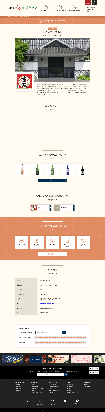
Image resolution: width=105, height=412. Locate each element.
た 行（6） (62, 337)
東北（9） (48, 342)
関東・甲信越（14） (58, 342)
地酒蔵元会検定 (35, 386)
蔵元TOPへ (56, 254)
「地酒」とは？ (94, 372)
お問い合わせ (89, 11)
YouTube (65, 402)
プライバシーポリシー (72, 392)
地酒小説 (33, 390)
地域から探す (22, 342)
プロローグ (21, 242)
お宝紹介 (83, 242)
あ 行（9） (39, 337)
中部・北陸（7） (69, 342)
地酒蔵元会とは (89, 9)
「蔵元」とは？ (94, 368)
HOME (8, 16)
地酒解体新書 (19, 390)
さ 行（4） (55, 337)
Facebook (52, 402)
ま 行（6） (86, 337)
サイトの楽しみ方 (70, 386)
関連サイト (77, 402)
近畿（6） (78, 342)
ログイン (94, 2)
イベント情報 (52, 384)
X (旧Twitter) (40, 402)
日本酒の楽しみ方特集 (37, 392)
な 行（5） (70, 337)
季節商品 (51, 388)
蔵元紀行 (15, 16)
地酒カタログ (19, 386)
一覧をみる (57, 180)
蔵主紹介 (52, 242)
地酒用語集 (18, 388)
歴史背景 (37, 242)
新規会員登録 (87, 382)
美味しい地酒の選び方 (91, 7)
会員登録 (88, 2)
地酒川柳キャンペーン (37, 388)
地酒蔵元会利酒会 (54, 386)
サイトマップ (69, 388)
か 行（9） (47, 337)
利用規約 (68, 390)
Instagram (27, 402)
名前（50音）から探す (25, 337)
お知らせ (51, 392)
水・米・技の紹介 (68, 242)
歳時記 (33, 384)
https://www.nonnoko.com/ (47, 303)
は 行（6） (78, 337)
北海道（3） (40, 342)
